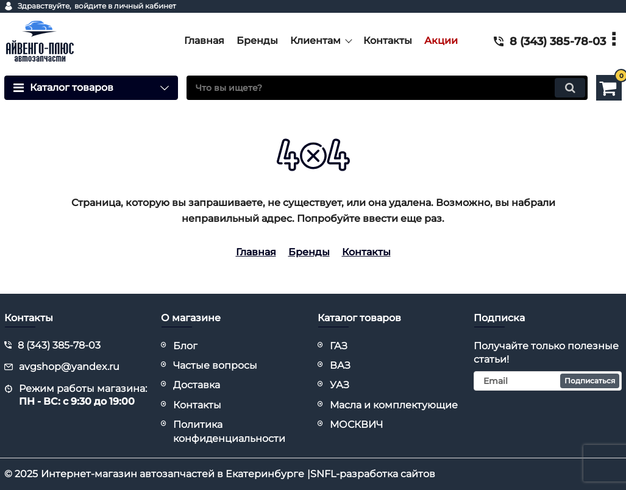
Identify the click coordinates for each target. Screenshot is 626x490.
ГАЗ (338, 346)
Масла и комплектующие (394, 405)
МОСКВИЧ (356, 424)
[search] (387, 88)
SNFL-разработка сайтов (372, 474)
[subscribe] (548, 381)
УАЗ (339, 385)
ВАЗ (340, 365)
